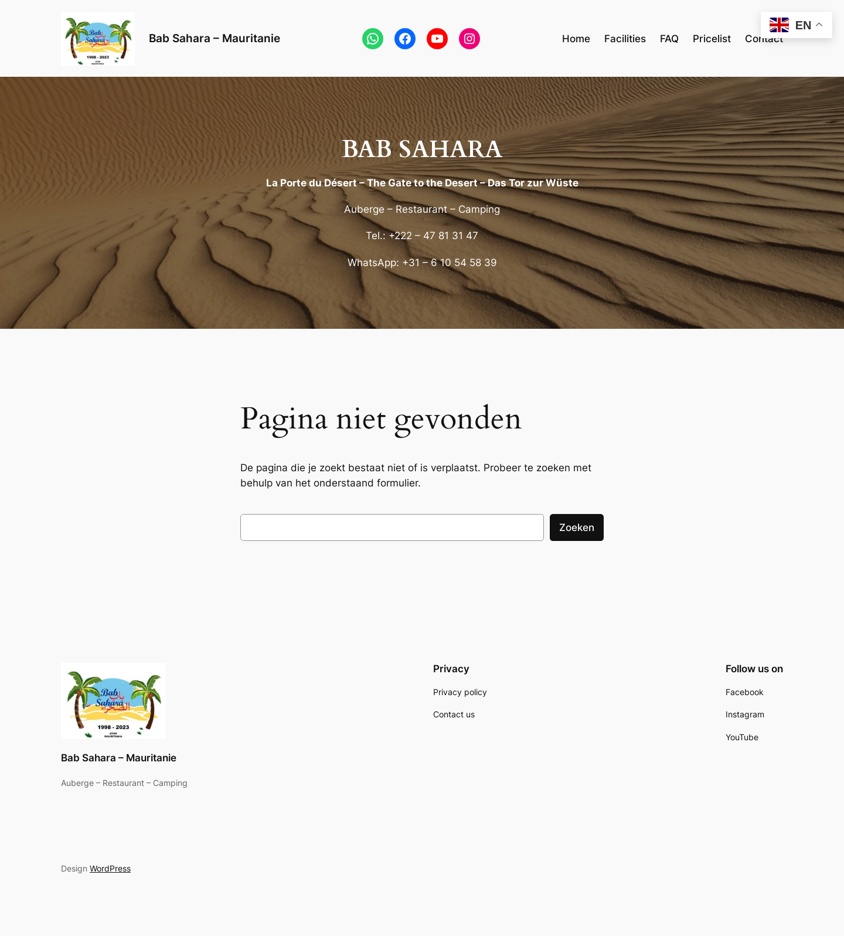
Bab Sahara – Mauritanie (214, 38)
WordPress (110, 868)
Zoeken (576, 527)
